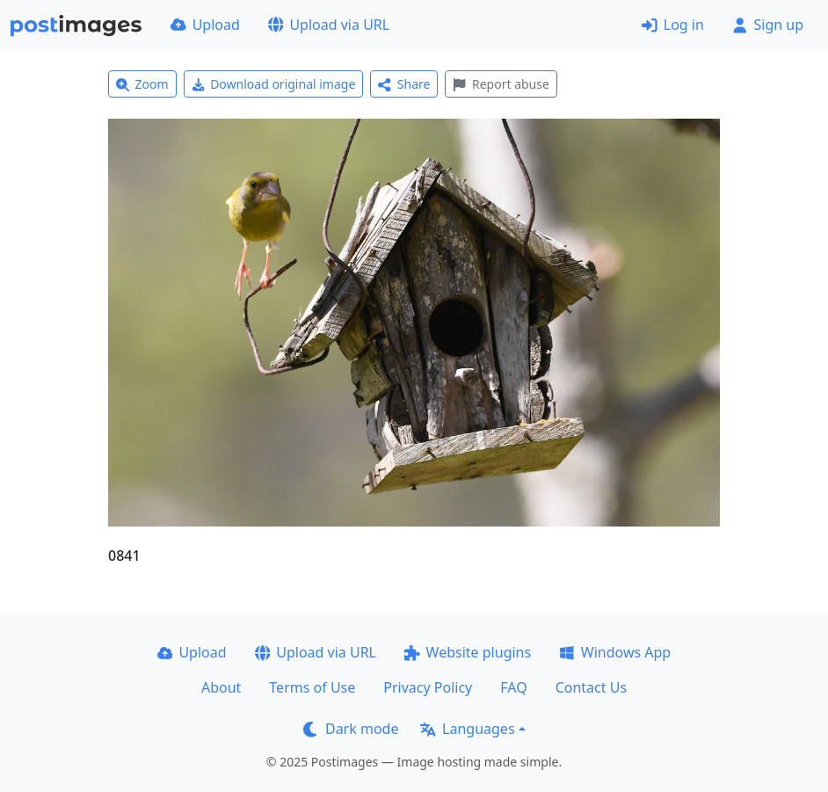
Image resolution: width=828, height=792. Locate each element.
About (221, 687)
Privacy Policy (427, 687)
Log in (673, 24)
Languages (467, 728)
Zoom (142, 84)
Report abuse (500, 84)
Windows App (615, 652)
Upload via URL (328, 24)
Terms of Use (312, 687)
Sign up (767, 24)
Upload (205, 24)
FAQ (513, 687)
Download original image (274, 84)
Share (404, 84)
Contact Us (591, 687)
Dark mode (350, 728)
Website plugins (467, 652)
